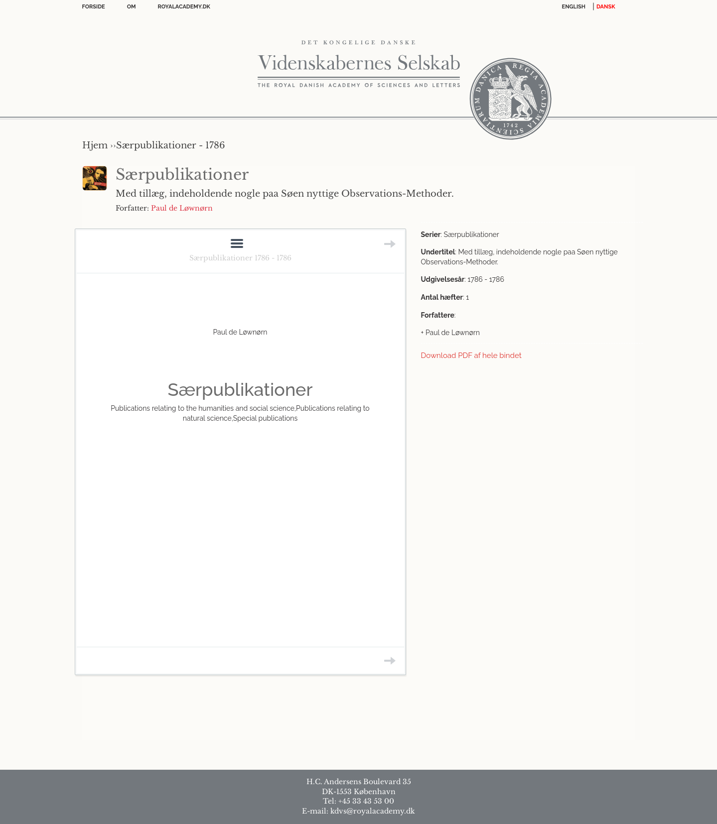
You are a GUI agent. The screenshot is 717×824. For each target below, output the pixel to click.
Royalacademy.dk (184, 6)
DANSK (605, 6)
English (574, 6)
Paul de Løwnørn (182, 208)
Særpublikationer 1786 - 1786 (240, 257)
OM (131, 6)
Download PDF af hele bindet (471, 355)
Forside (93, 6)
